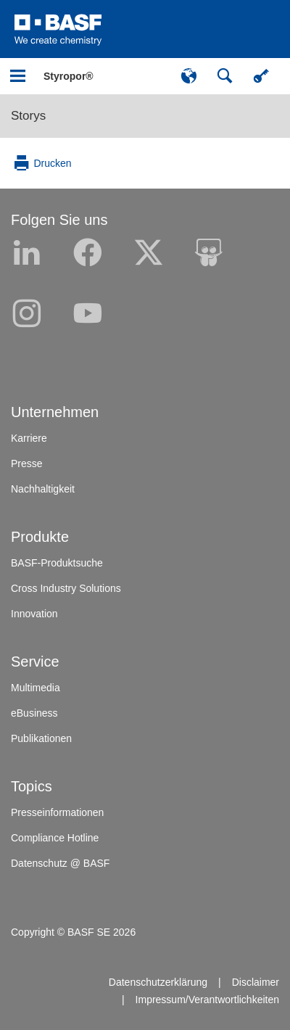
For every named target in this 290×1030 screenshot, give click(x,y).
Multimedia (35, 687)
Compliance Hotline (55, 838)
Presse (27, 463)
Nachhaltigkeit (43, 489)
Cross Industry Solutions (66, 588)
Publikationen (41, 738)
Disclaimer (255, 982)
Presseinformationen (57, 812)
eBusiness (34, 713)
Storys (28, 116)
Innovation (34, 613)
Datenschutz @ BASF (60, 863)
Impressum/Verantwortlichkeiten (207, 999)
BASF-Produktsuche (57, 563)
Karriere (29, 438)
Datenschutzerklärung (158, 982)
